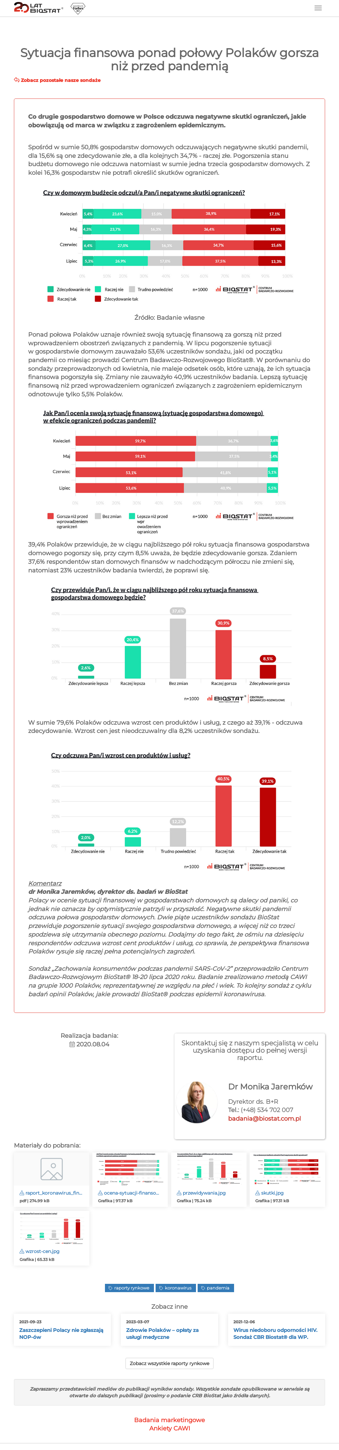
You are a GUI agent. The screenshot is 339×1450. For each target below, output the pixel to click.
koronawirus (177, 1287)
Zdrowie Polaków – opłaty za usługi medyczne (162, 1333)
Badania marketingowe (169, 1420)
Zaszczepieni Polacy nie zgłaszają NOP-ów (61, 1333)
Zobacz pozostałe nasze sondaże (57, 80)
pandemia (217, 1287)
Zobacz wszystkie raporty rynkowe (169, 1363)
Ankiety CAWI (169, 1428)
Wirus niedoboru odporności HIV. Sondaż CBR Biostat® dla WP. (275, 1333)
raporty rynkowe (131, 1287)
